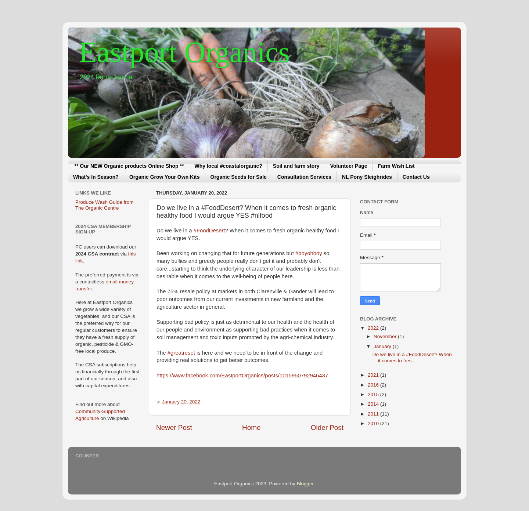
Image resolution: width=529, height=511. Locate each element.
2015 (374, 394)
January (383, 346)
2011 (374, 414)
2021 (374, 375)
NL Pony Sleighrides (367, 177)
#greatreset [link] (181, 353)
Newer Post (174, 427)
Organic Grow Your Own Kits (164, 177)
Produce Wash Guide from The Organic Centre (104, 205)
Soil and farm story (296, 166)
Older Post (327, 427)
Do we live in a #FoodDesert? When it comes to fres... (412, 357)
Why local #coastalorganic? (228, 166)
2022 (374, 328)
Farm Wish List (396, 166)
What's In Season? (96, 177)
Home (251, 427)
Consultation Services (304, 177)
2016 (374, 385)
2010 (374, 423)
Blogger (304, 483)
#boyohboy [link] (308, 253)
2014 (374, 404)
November (386, 336)
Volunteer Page (348, 166)
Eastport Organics (184, 52)
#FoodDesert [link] (209, 230)
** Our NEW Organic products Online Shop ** (129, 166)
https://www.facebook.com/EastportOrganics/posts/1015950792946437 (242, 375)
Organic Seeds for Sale (238, 177)
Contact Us (416, 177)
